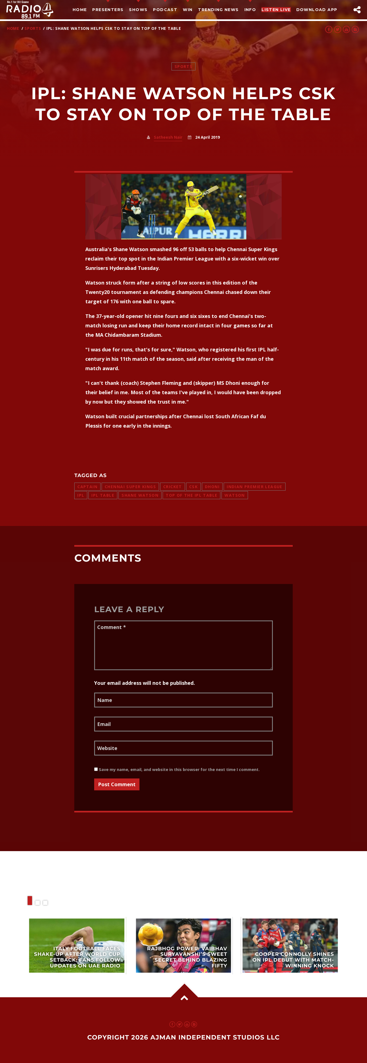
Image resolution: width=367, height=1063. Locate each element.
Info (250, 9)
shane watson (140, 495)
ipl (80, 495)
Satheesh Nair (168, 137)
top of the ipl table (191, 495)
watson (235, 495)
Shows (138, 9)
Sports (33, 28)
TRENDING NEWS (218, 9)
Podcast (165, 9)
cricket (172, 486)
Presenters (107, 9)
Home (80, 9)
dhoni (212, 486)
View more (77, 945)
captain (87, 486)
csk (193, 486)
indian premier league (254, 486)
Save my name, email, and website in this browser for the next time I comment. (177, 769)
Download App (316, 9)
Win (187, 9)
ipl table (102, 495)
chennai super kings (130, 486)
